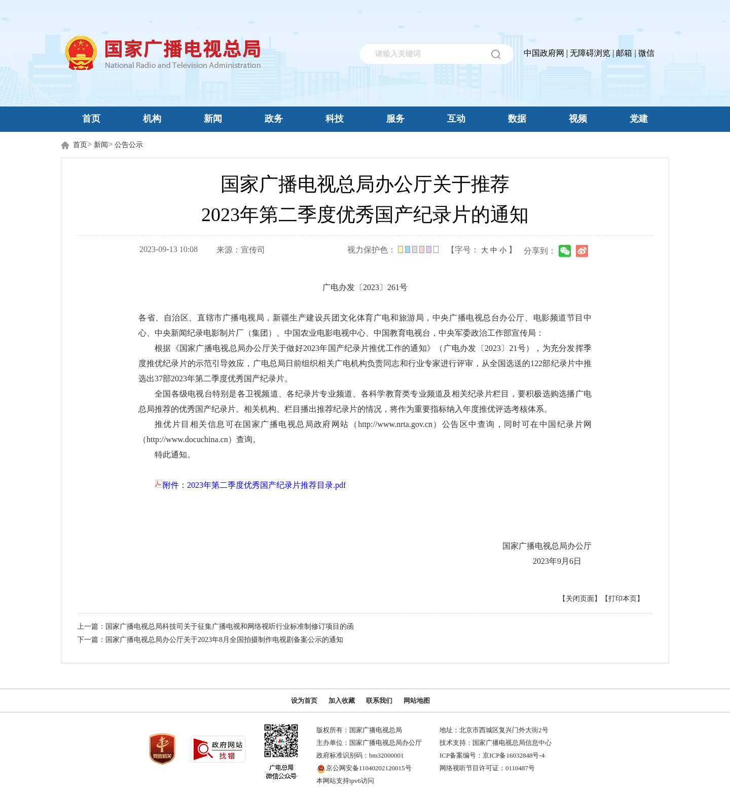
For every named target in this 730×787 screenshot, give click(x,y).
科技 (334, 119)
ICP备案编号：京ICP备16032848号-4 (492, 755)
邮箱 (624, 53)
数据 (517, 119)
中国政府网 (544, 53)
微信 (646, 53)
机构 (152, 119)
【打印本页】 (622, 598)
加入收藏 (341, 700)
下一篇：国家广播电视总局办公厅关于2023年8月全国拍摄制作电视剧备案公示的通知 (210, 639)
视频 (578, 119)
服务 (395, 119)
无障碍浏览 (590, 53)
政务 (274, 119)
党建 (639, 119)
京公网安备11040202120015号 (369, 768)
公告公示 (129, 145)
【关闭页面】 (580, 598)
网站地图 (417, 700)
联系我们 (379, 700)
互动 (456, 119)
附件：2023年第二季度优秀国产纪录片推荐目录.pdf (250, 485)
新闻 (213, 119)
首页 (91, 119)
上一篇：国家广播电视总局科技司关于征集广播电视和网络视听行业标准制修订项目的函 (215, 626)
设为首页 (304, 700)
